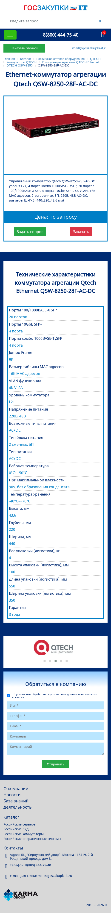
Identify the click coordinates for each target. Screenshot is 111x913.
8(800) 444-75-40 (60, 35)
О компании (15, 788)
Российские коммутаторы (23, 834)
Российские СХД (16, 829)
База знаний (16, 801)
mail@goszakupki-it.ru (90, 48)
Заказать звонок (24, 48)
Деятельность (17, 807)
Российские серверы (19, 824)
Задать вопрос (30, 231)
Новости (12, 794)
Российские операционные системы (32, 838)
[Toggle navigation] (10, 35)
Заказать (81, 231)
